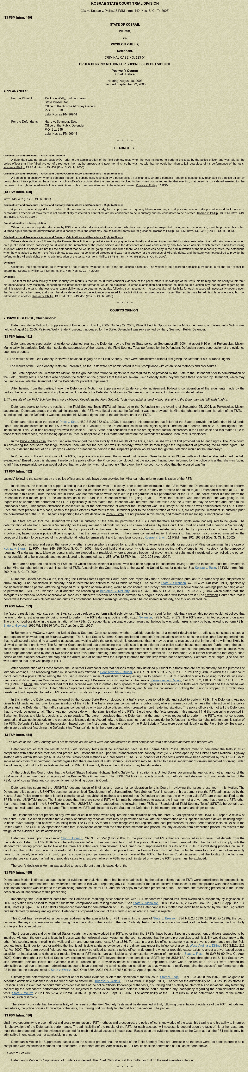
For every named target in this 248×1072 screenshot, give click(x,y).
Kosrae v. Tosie (205, 567)
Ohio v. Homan (71, 838)
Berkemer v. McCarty (114, 591)
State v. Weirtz (61, 969)
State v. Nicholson (145, 903)
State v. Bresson (165, 918)
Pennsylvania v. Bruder (116, 672)
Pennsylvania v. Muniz (166, 680)
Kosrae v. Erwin (155, 537)
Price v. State (69, 421)
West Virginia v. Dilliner (205, 945)
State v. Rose (193, 953)
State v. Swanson (173, 583)
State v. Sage (169, 977)
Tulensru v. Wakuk (107, 981)
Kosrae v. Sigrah (15, 548)
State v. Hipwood (15, 625)
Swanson (145, 617)
